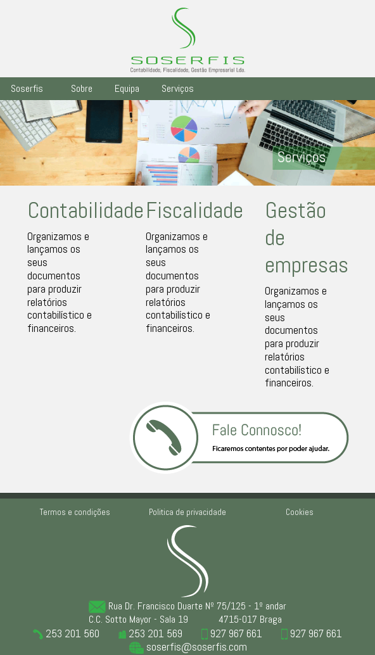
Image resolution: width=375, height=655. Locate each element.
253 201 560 (66, 633)
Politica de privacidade (187, 512)
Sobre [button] (81, 88)
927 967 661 (231, 633)
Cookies (300, 512)
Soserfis (27, 88)
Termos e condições (75, 512)
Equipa (127, 88)
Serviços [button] (178, 88)
